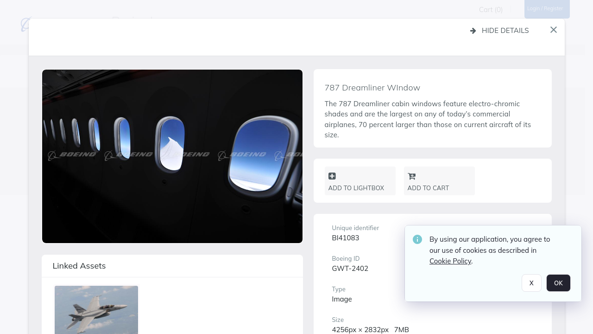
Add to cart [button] (428, 182)
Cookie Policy (450, 264)
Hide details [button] (499, 30)
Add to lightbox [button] (356, 182)
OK (558, 285)
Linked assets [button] (79, 265)
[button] (553, 29)
